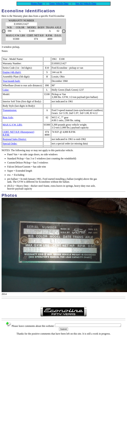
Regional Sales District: (14, 139)
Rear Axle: (8, 117)
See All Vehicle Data (85, 3)
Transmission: (10, 110)
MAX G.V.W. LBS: (12, 124)
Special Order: (10, 143)
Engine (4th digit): (12, 72)
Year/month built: (11, 81)
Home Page (36, 3)
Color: (6, 89)
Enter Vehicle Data (59, 3)
